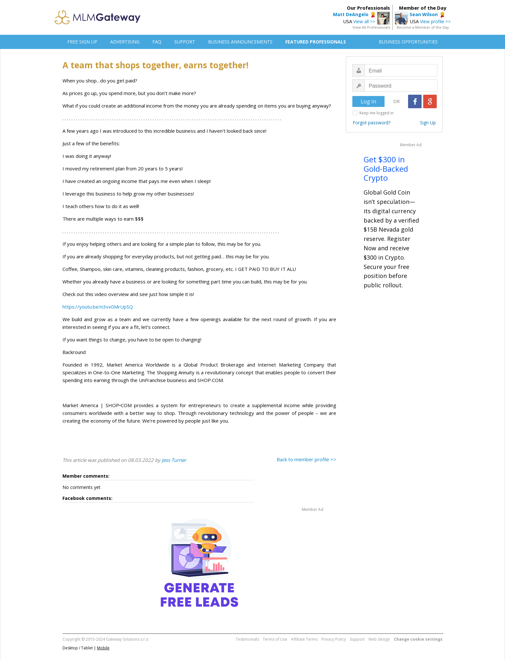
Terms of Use (275, 639)
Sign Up (428, 123)
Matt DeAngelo (350, 14)
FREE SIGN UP (82, 42)
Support (357, 639)
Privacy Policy (333, 639)
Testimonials (247, 639)
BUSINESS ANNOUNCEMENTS (240, 42)
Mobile (103, 648)
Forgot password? (371, 123)
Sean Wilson (424, 14)
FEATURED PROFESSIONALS (315, 42)
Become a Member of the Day (423, 27)
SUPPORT (184, 42)
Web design (379, 639)
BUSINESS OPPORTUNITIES (408, 42)
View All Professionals (371, 27)
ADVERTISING (124, 42)
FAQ (156, 42)
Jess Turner (174, 460)
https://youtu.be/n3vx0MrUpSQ (97, 306)
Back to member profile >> (306, 459)
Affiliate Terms (304, 639)
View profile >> (435, 21)
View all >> (364, 21)
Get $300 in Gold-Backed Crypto (386, 168)
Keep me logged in (376, 113)
